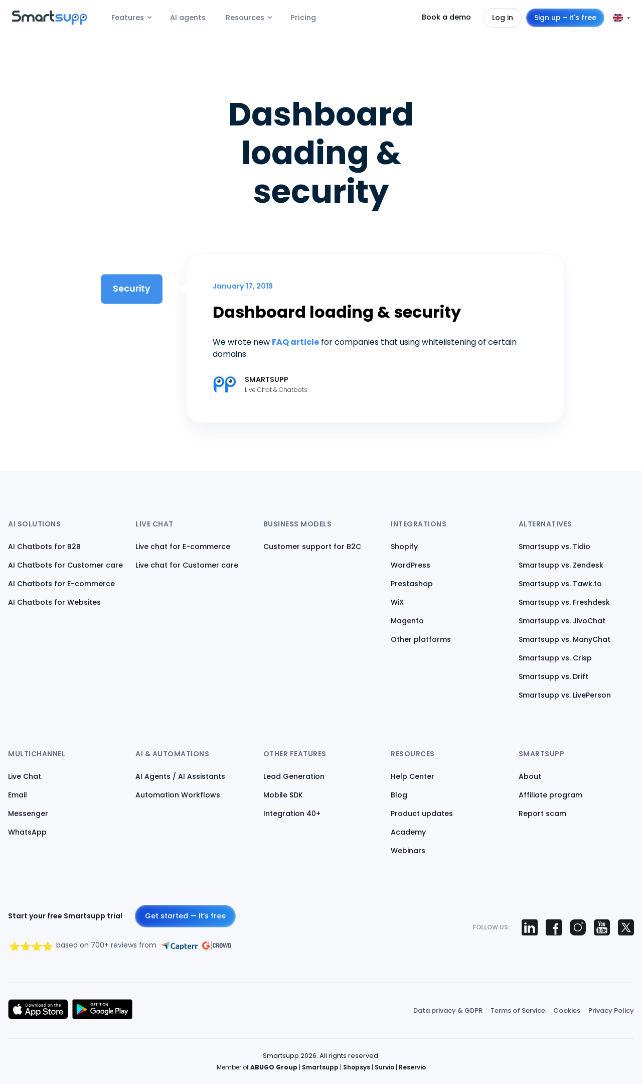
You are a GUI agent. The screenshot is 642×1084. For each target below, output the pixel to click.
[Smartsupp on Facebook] (554, 927)
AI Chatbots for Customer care (65, 565)
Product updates (422, 813)
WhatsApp (27, 832)
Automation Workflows (177, 795)
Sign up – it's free (565, 18)
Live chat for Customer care (186, 565)
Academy (408, 832)
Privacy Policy (611, 1010)
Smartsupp (320, 1067)
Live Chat (24, 776)
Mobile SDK (283, 795)
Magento (407, 621)
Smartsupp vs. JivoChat (562, 621)
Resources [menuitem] (245, 18)
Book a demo (446, 17)
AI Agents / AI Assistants (180, 776)
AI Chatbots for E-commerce (61, 584)
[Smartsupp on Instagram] (578, 927)
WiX (397, 602)
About (530, 776)
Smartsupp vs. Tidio (554, 546)
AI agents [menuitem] (188, 18)
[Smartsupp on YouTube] (602, 927)
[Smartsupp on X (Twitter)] (626, 927)
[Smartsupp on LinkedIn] (530, 927)
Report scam (542, 813)
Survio (384, 1067)
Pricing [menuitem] (303, 18)
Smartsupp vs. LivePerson (565, 695)
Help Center (412, 776)
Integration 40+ (291, 813)
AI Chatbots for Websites (54, 602)
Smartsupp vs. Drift (553, 676)
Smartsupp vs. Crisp (555, 658)
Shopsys (356, 1067)
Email (17, 795)
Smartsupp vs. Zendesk (561, 565)
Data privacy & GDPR (448, 1010)
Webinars (408, 851)
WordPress (410, 565)
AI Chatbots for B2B (44, 546)
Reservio (412, 1067)
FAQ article (295, 342)
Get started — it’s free (185, 916)
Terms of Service (518, 1010)
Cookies (566, 1010)
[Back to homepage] (49, 22)
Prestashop (412, 584)
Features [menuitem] (127, 18)
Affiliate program (550, 795)
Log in (502, 18)
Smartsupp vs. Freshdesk (564, 602)
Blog (399, 795)
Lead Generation (294, 776)
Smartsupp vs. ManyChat (564, 639)
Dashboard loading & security (337, 312)
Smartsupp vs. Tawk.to (560, 584)
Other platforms (421, 639)
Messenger (28, 813)
